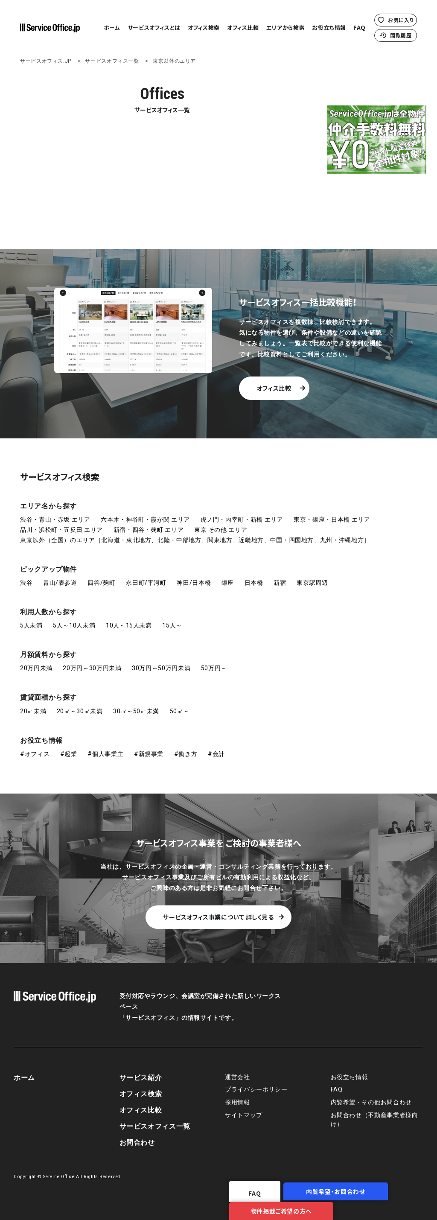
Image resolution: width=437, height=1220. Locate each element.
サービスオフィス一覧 (112, 61)
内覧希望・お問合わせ (234, 1208)
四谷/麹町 (101, 576)
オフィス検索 (204, 27)
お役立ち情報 (329, 27)
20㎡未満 (33, 704)
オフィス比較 (243, 27)
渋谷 (26, 576)
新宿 (280, 576)
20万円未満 (36, 662)
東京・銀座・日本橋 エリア (332, 513)
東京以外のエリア (174, 61)
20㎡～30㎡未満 (80, 704)
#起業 (68, 747)
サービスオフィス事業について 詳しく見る (218, 910)
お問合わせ (137, 1136)
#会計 (216, 747)
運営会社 (237, 1070)
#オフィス (35, 747)
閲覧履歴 (396, 35)
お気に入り (396, 19)
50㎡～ (180, 704)
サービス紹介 (140, 1071)
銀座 (227, 576)
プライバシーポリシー (256, 1083)
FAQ (359, 27)
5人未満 (31, 619)
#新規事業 (148, 747)
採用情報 (237, 1096)
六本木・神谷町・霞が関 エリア (145, 513)
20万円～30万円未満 (92, 662)
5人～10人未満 (74, 619)
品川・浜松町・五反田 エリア (61, 523)
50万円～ (214, 662)
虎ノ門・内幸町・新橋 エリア (242, 513)
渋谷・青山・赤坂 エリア (55, 513)
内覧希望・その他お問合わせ (371, 1096)
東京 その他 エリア (220, 523)
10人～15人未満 (129, 619)
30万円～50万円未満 (161, 662)
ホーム (112, 27)
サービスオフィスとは (154, 27)
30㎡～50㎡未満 (136, 704)
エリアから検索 (285, 27)
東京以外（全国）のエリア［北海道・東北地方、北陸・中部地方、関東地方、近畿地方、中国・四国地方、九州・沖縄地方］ (195, 533)
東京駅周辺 (312, 576)
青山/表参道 (60, 576)
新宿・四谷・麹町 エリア (149, 523)
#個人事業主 (105, 747)
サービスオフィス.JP (45, 61)
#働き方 (186, 747)
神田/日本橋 (194, 576)
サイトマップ (243, 1108)
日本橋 (254, 576)
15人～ (172, 619)
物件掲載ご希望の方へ (364, 1208)
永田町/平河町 (146, 576)
